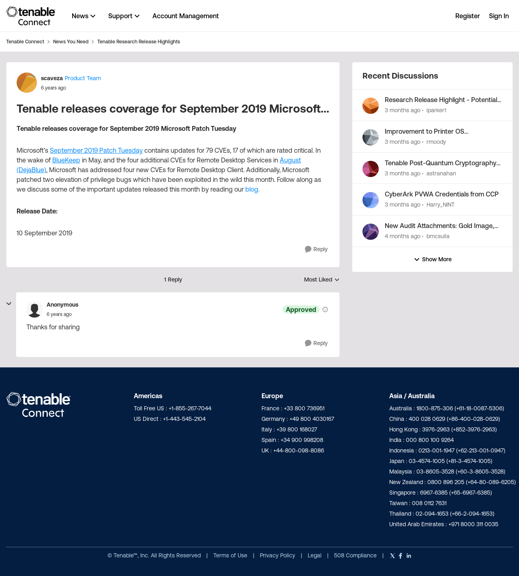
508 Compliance (356, 555)
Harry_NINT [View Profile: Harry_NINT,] (441, 204)
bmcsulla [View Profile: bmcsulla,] (438, 236)
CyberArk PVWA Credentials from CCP (442, 194)
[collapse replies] (9, 304)
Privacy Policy (278, 555)
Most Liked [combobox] (322, 280)
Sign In (499, 15)
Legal (315, 555)
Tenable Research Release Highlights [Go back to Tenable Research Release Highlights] (138, 41)
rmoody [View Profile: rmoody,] (436, 142)
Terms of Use (230, 555)
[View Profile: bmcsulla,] (370, 232)
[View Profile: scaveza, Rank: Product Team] (27, 83)
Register (467, 15)
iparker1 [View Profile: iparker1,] (436, 110)
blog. (252, 189)
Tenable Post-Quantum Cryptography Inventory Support (440, 163)
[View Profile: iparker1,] (370, 106)
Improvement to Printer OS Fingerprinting (424, 132)
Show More (433, 259)
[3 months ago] (402, 110)
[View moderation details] (325, 309)
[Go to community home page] (31, 16)
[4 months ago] (402, 236)
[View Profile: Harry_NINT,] (370, 200)
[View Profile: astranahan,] (370, 169)
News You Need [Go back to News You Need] (70, 41)
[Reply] (316, 249)
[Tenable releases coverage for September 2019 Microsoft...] (59, 314)
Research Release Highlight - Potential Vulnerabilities (441, 100)
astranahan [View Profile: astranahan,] (441, 173)
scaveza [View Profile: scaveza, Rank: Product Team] (52, 78)
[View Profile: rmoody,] (370, 137)
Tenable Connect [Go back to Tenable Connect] (25, 41)
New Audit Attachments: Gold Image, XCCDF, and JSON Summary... (439, 226)
